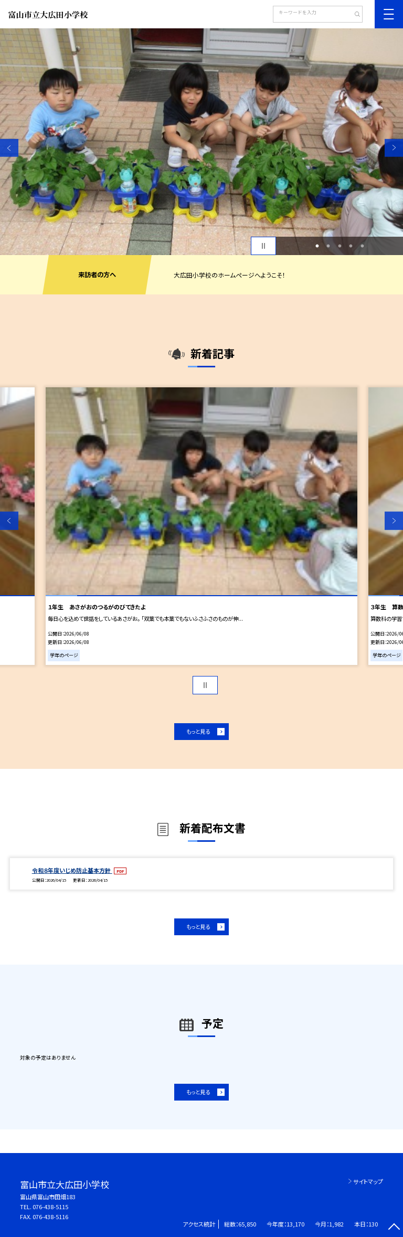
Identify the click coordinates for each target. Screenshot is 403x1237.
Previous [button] (9, 148)
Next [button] (394, 148)
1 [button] (317, 246)
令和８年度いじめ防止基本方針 (72, 870)
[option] (201, 141)
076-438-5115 (50, 1206)
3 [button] (339, 246)
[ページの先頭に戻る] (394, 1228)
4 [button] (351, 246)
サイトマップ (368, 1181)
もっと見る (198, 731)
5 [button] (362, 246)
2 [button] (328, 246)
